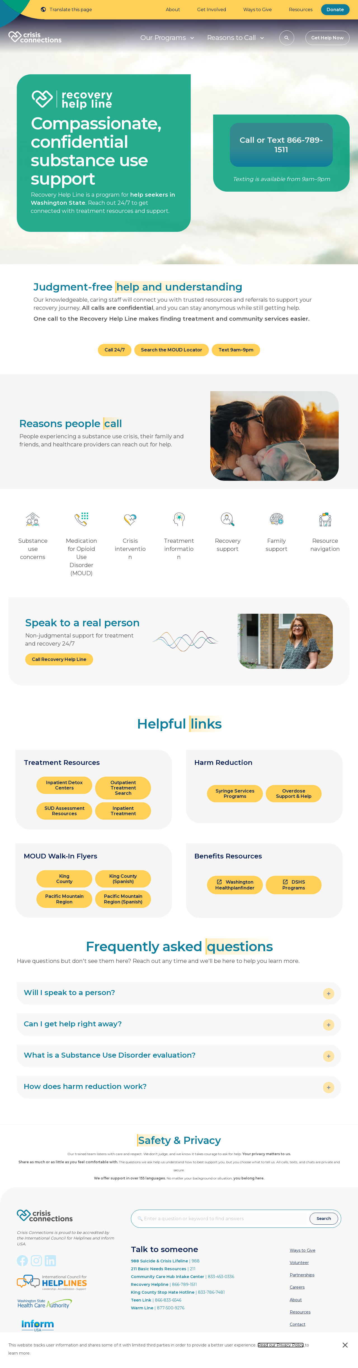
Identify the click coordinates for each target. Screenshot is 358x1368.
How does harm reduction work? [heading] (85, 1086)
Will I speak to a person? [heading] (69, 992)
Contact (297, 1324)
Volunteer (299, 1262)
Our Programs (163, 38)
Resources (300, 9)
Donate (335, 9)
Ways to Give (257, 9)
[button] (192, 38)
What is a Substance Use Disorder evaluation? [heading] (110, 1055)
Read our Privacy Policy (281, 1345)
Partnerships (302, 1274)
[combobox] (220, 1219)
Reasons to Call (231, 38)
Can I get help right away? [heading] (73, 1023)
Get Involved (211, 9)
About (173, 9)
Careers (297, 1287)
